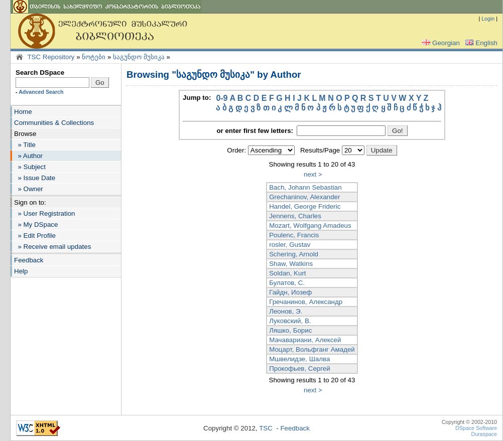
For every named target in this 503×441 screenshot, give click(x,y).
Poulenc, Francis (294, 235)
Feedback (29, 260)
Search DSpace (40, 72)
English (480, 43)
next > (313, 174)
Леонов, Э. (285, 311)
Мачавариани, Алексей (305, 340)
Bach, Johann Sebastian (305, 187)
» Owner (28, 189)
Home (23, 111)
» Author (28, 156)
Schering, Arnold (293, 254)
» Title (25, 145)
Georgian (440, 43)
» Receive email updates (52, 246)
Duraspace (484, 434)
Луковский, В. (290, 321)
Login (487, 19)
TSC (266, 428)
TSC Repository (50, 57)
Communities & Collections (54, 122)
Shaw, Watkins (291, 263)
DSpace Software (476, 428)
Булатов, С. (287, 282)
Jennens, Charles (295, 216)
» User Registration (44, 213)
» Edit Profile (35, 235)
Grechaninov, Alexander (304, 197)
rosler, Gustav (289, 244)
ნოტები (93, 57)
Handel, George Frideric (304, 206)
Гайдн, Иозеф (290, 292)
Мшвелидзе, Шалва (299, 359)
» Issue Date (34, 178)
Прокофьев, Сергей (299, 368)
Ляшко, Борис (290, 330)
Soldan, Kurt (287, 273)
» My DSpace (36, 224)
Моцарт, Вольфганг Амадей (312, 349)
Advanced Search (41, 92)
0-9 (221, 98)
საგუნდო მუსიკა (139, 57)
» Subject (30, 167)
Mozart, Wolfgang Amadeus (310, 225)
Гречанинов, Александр (305, 302)
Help (21, 271)
